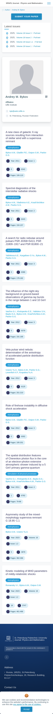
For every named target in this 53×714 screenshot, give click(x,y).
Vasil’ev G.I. (11, 311)
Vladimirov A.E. (23, 202)
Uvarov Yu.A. (11, 370)
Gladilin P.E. (22, 152)
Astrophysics (13, 147)
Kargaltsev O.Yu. (27, 255)
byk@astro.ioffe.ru (17, 111)
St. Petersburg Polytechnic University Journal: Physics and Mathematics (30, 639)
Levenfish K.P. (12, 372)
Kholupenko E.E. (24, 311)
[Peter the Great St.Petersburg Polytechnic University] (8, 641)
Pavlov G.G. (16, 205)
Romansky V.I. (12, 585)
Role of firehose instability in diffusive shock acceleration (26, 407)
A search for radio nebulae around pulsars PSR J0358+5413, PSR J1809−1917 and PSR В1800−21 (25, 241)
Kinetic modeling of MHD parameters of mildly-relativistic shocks (26, 573)
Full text (36, 33)
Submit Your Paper (26, 16)
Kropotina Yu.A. (26, 372)
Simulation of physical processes (22, 474)
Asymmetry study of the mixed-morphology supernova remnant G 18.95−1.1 (24, 517)
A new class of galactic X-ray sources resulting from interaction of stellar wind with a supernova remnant (24, 137)
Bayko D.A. (11, 314)
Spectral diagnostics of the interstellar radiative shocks (21, 190)
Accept (26, 709)
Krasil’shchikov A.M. (36, 314)
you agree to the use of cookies (27, 704)
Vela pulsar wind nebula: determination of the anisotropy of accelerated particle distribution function (25, 354)
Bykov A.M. (11, 152)
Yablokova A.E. (12, 255)
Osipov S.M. (33, 152)
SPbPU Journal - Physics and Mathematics (24, 3)
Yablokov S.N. (39, 311)
